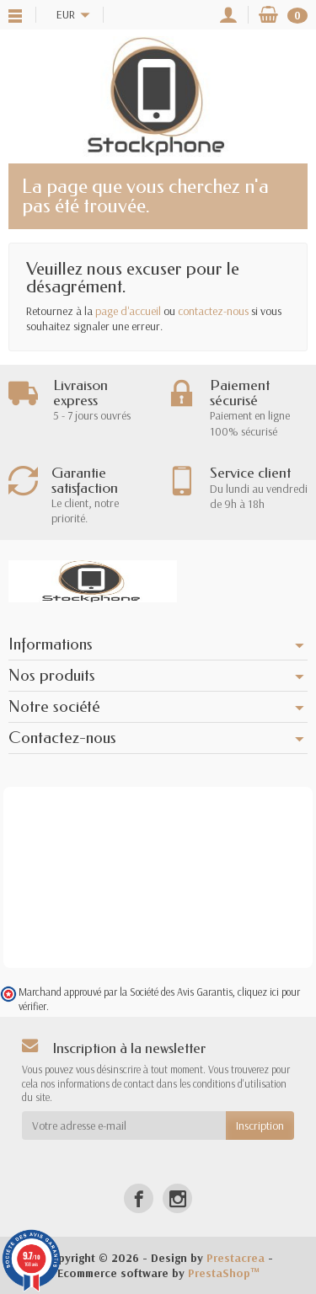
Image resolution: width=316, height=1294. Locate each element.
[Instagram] (177, 1198)
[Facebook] (138, 1198)
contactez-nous (213, 310)
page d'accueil (128, 310)
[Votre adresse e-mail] (124, 1125)
